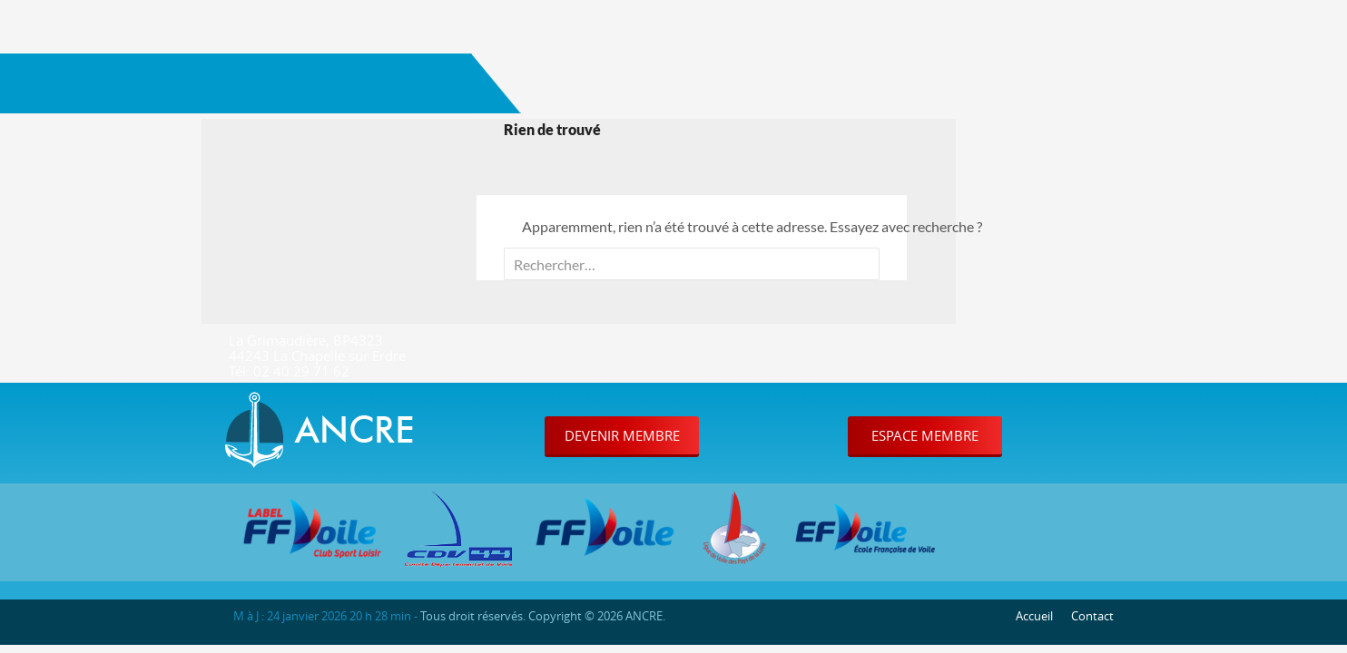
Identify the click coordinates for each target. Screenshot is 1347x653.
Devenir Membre (622, 435)
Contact (1092, 616)
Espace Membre (924, 435)
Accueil (1034, 616)
